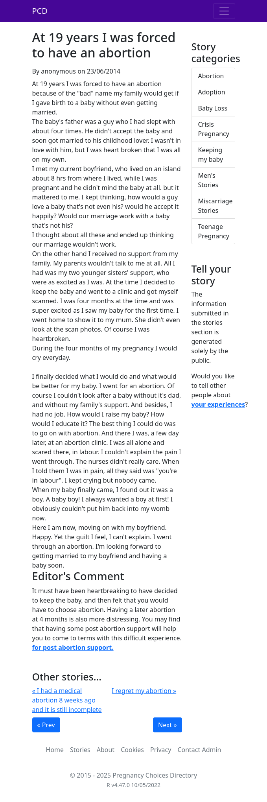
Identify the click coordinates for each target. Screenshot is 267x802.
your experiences (218, 404)
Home (55, 749)
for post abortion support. (73, 647)
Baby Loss (213, 108)
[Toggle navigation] (224, 11)
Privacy (160, 749)
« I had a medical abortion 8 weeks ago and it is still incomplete (67, 700)
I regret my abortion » (144, 690)
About (105, 749)
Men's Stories (208, 180)
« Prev (46, 725)
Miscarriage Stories (215, 206)
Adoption (211, 92)
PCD (40, 11)
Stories (80, 749)
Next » (167, 725)
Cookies (132, 749)
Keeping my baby (210, 155)
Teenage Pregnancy (213, 231)
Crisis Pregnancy (213, 129)
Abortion (211, 76)
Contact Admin (199, 749)
